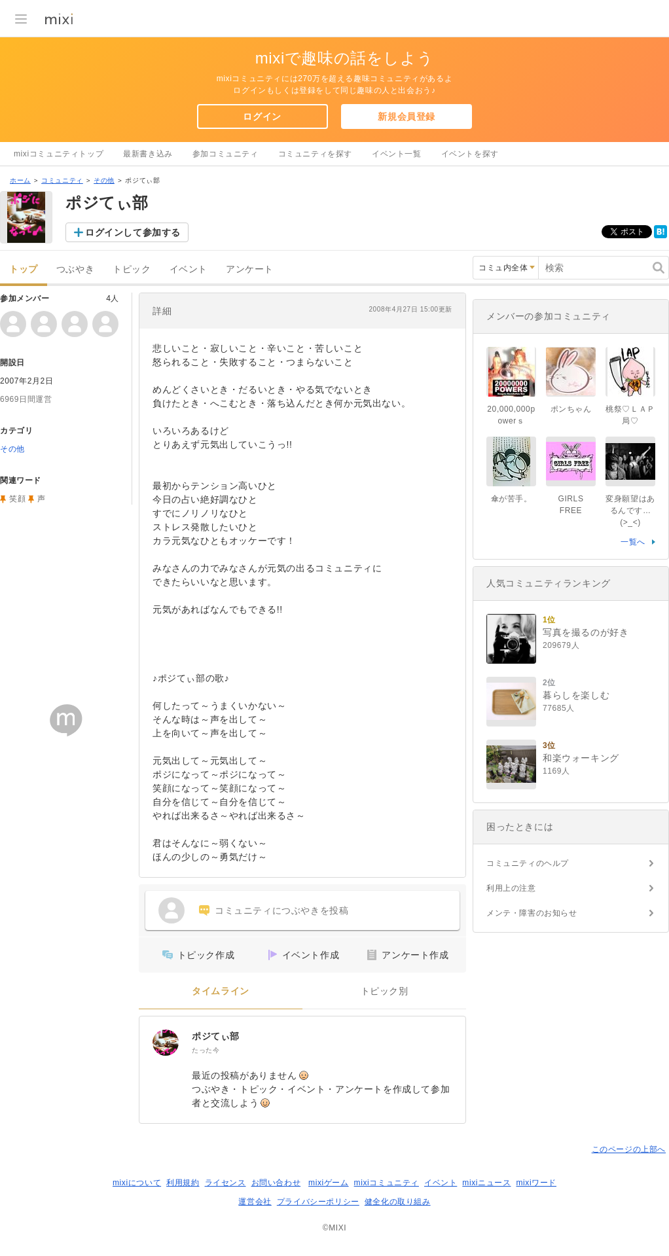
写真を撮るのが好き (585, 632)
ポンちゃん (571, 409)
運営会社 (254, 1201)
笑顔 (17, 498)
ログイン (262, 116)
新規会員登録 (406, 116)
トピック (132, 269)
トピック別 (384, 991)
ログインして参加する (133, 232)
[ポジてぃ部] (166, 1043)
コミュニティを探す (315, 153)
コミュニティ (62, 180)
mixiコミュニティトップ (58, 153)
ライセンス (225, 1182)
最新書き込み (148, 153)
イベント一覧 (397, 153)
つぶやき (75, 269)
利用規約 (182, 1182)
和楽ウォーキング (581, 758)
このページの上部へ (629, 1149)
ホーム (20, 180)
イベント (189, 269)
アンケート (250, 269)
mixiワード (536, 1182)
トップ (23, 269)
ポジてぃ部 (216, 1036)
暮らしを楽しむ (576, 695)
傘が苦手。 (511, 498)
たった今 (205, 1050)
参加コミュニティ (225, 153)
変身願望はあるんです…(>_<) (630, 510)
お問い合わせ (276, 1182)
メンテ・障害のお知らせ (531, 913)
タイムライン (220, 991)
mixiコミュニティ (386, 1182)
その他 (104, 180)
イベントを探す (470, 153)
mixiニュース (486, 1182)
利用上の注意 (511, 888)
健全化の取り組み (398, 1201)
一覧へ (633, 542)
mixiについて (137, 1182)
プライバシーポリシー (318, 1201)
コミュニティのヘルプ (527, 863)
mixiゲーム (328, 1182)
